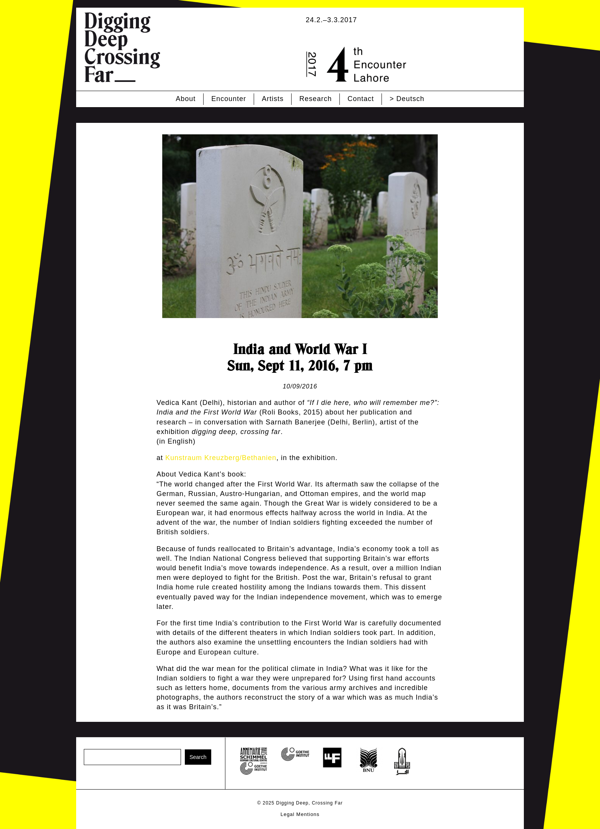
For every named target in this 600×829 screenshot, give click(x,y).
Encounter (228, 99)
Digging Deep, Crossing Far (309, 803)
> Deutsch (407, 99)
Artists (273, 99)
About (186, 99)
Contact (360, 99)
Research (315, 99)
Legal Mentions (300, 814)
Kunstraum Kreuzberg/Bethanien (220, 458)
